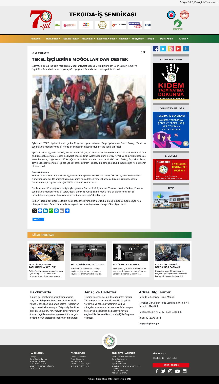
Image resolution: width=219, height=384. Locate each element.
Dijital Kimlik (166, 38)
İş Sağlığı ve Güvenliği (80, 366)
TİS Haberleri (117, 361)
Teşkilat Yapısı (70, 38)
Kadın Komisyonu (119, 373)
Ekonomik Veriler (106, 38)
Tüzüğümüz (35, 368)
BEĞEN (38, 219)
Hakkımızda (52, 38)
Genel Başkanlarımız (38, 359)
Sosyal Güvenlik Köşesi (80, 364)
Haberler (123, 38)
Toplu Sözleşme (77, 359)
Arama (182, 38)
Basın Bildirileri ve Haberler (123, 357)
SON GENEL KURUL (38, 364)
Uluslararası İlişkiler (120, 370)
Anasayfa (35, 38)
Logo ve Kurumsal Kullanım (42, 366)
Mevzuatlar (87, 38)
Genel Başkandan (119, 359)
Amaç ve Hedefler (37, 361)
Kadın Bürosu (76, 361)
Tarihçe (33, 357)
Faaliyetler (137, 38)
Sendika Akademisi (79, 357)
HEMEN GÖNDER (171, 365)
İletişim (151, 38)
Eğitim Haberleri (119, 364)
